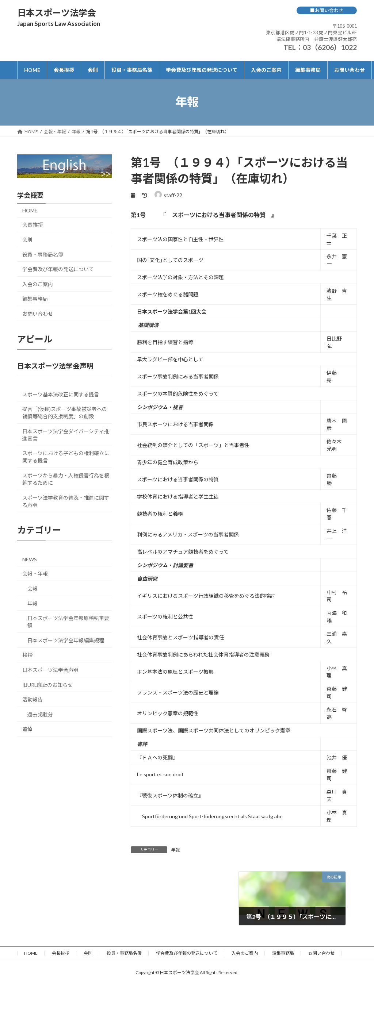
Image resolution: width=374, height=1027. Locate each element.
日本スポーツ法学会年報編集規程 (65, 640)
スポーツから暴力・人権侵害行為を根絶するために (65, 479)
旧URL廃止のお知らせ (47, 684)
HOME (30, 210)
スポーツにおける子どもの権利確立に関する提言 (65, 457)
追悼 (27, 729)
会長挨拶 (32, 225)
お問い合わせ (37, 313)
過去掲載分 (40, 714)
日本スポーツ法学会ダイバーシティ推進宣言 (65, 434)
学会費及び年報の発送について (58, 269)
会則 (27, 239)
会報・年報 (35, 573)
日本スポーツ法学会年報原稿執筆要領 (68, 621)
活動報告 (32, 699)
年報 (175, 850)
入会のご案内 (37, 284)
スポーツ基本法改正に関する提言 (60, 394)
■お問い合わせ (326, 10)
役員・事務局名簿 (42, 254)
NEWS (29, 559)
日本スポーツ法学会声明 (50, 669)
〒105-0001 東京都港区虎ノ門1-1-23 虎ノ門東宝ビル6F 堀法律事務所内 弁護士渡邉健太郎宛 (311, 32)
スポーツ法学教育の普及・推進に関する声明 (65, 501)
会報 (32, 588)
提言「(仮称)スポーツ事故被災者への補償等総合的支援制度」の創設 (64, 412)
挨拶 (27, 655)
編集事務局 (35, 299)
